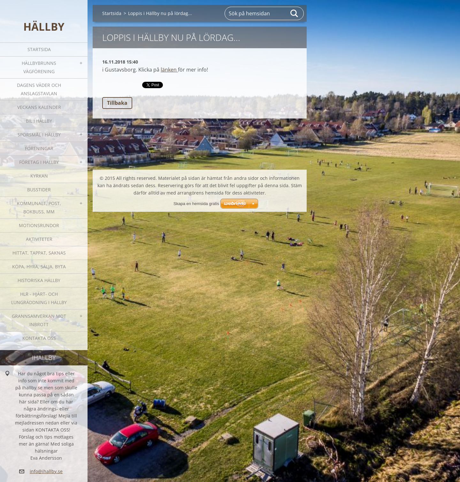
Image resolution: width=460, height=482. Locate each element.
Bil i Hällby (39, 121)
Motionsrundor (39, 225)
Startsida (39, 49)
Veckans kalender (39, 107)
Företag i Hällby (39, 162)
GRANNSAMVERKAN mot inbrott (39, 320)
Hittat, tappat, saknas (39, 253)
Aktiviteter (39, 239)
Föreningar (39, 148)
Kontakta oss (39, 338)
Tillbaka (117, 102)
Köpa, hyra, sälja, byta (39, 267)
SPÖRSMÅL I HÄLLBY (39, 135)
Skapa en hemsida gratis (196, 203)
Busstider (39, 190)
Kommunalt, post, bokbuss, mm (39, 207)
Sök (294, 13)
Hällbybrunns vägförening (39, 67)
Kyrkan (39, 176)
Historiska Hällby (39, 280)
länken (169, 69)
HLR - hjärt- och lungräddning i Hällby (39, 298)
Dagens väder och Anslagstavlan (39, 89)
